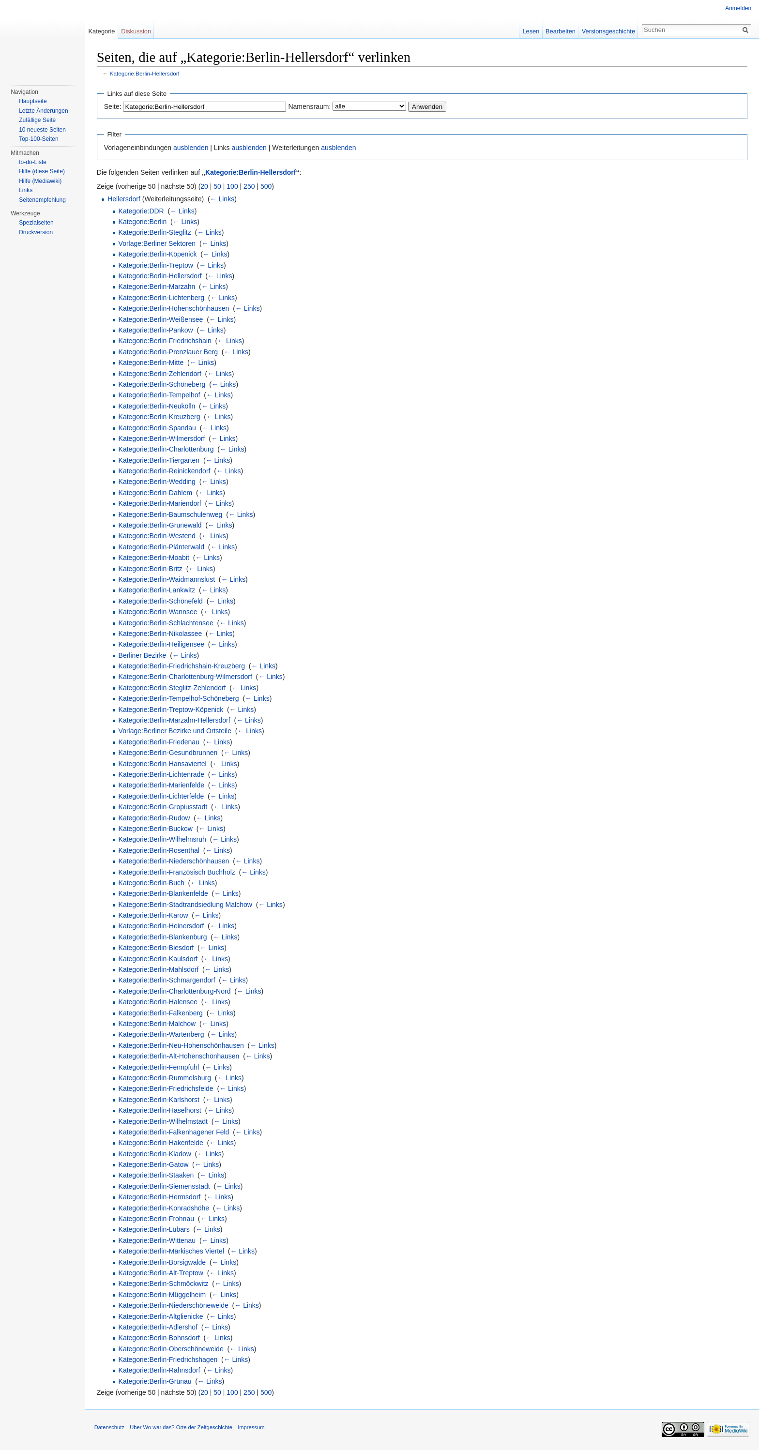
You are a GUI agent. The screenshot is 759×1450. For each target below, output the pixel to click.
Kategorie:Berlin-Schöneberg (162, 384)
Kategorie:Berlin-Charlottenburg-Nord (175, 991)
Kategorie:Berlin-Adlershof (158, 1327)
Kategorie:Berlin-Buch (152, 883)
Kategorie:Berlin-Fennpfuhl (159, 1067)
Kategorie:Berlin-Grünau (155, 1381)
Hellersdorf (124, 199)
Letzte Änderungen (43, 110)
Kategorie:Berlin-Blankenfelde (164, 894)
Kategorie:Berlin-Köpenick (158, 254)
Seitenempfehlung (42, 199)
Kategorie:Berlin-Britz (151, 569)
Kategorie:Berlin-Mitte (151, 362)
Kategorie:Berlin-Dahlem (156, 493)
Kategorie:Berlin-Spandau (158, 428)
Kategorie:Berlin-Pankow (156, 330)
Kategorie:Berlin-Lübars (154, 1230)
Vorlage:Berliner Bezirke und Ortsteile (175, 731)
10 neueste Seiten (42, 129)
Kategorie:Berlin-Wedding (157, 482)
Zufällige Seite (37, 120)
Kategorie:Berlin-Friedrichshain (165, 341)
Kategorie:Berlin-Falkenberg (161, 1013)
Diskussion (136, 31)
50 (218, 186)
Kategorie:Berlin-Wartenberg (162, 1035)
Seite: (113, 106)
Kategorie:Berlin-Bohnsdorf (159, 1338)
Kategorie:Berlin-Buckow (156, 828)
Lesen (530, 31)
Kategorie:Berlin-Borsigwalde (163, 1262)
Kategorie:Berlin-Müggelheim (163, 1295)
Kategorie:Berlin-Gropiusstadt (163, 807)
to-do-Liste (32, 162)
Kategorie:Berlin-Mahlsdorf (159, 969)
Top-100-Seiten (38, 139)
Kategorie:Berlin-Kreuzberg (160, 417)
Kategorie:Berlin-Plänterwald (162, 547)
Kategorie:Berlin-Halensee (158, 1002)
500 (266, 186)
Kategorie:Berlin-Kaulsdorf (158, 959)
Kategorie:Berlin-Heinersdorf (162, 926)
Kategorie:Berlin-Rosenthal (159, 850)
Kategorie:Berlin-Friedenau (159, 742)
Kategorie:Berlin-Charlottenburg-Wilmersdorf (186, 677)
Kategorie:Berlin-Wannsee (158, 612)
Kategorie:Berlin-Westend (157, 536)
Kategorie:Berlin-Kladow (155, 1154)
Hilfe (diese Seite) (42, 171)
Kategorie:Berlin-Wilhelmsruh (163, 840)
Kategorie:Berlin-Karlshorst (159, 1099)
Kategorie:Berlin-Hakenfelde (161, 1143)
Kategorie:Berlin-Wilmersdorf (162, 438)
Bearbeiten (561, 31)
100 (233, 186)
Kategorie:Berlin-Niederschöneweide (174, 1305)
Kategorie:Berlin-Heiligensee (162, 645)
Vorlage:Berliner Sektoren (158, 243)
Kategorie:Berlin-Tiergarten (159, 460)
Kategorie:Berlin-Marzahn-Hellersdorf (175, 720)
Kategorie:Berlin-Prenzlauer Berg (168, 352)
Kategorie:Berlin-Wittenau (158, 1240)
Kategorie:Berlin (143, 222)
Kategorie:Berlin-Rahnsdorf (160, 1370)
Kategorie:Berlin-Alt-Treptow (161, 1273)
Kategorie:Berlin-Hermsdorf (160, 1197)
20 (205, 186)
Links (25, 190)
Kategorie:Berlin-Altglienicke (161, 1316)
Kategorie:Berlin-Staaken (157, 1175)
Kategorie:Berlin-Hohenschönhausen (174, 308)
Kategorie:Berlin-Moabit (154, 557)
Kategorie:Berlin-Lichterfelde (162, 796)
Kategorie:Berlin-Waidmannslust (167, 579)
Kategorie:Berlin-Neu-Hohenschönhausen (181, 1045)
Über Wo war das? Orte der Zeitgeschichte (181, 1428)
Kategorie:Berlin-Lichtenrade (162, 774)
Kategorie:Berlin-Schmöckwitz (164, 1284)
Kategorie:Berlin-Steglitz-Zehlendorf (173, 688)
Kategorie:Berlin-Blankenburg (163, 937)
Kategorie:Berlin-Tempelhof (160, 395)
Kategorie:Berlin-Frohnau (157, 1219)
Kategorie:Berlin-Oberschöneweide (171, 1349)
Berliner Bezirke (143, 655)
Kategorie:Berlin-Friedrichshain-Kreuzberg (182, 666)
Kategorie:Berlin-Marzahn (157, 287)
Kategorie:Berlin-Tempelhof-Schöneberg (179, 698)
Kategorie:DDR (142, 211)
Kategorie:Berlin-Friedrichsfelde (166, 1089)
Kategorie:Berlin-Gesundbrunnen (168, 752)
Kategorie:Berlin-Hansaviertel (163, 764)
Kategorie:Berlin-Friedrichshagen (168, 1359)
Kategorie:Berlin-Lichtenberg (162, 298)
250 (249, 186)
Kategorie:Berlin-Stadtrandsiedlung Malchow (186, 904)
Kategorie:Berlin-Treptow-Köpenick (171, 709)
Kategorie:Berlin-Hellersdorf (145, 74)
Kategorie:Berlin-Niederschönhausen (174, 861)
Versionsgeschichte (608, 31)
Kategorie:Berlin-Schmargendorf (167, 980)
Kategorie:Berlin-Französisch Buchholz (177, 872)
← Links (223, 199)
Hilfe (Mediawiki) (40, 181)
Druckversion (36, 232)
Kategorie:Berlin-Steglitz (155, 233)
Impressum (251, 1428)
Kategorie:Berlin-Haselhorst (160, 1110)
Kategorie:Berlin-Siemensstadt (165, 1186)
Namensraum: (310, 106)
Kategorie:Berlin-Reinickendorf (165, 471)
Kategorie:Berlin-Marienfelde (162, 785)
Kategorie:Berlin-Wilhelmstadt (163, 1121)
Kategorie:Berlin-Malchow (158, 1023)
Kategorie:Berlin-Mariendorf (160, 503)
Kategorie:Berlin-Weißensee (161, 319)
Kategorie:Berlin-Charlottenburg (166, 449)
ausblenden (191, 147)
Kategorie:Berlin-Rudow (155, 818)
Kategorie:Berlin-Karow (154, 915)
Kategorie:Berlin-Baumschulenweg (171, 514)
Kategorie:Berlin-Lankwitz (157, 590)
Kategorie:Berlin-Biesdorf (157, 948)
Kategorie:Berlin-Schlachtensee (166, 623)
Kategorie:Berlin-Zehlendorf (160, 374)
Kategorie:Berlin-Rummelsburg (165, 1078)
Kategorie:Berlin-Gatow (154, 1164)
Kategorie (102, 31)
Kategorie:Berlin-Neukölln (157, 406)
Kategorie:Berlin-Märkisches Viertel (172, 1251)
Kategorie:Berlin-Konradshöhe (164, 1208)
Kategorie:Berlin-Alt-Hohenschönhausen (179, 1056)
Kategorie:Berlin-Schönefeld (161, 601)
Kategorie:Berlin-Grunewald (160, 525)
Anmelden (738, 8)
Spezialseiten (36, 222)
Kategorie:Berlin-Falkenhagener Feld (174, 1132)
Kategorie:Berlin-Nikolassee (161, 633)
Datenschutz (110, 1428)
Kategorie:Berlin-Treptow (156, 265)
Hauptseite (32, 101)
